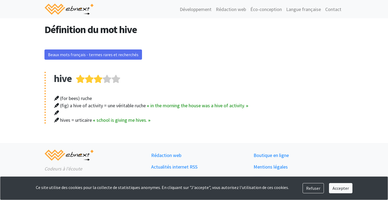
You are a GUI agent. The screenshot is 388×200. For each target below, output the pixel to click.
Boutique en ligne (271, 155)
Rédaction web (231, 9)
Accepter (340, 188)
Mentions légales (271, 167)
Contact (333, 9)
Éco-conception (266, 9)
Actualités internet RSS (174, 167)
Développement (196, 9)
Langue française (303, 9)
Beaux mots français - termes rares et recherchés (93, 54)
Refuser (313, 188)
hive (63, 78)
